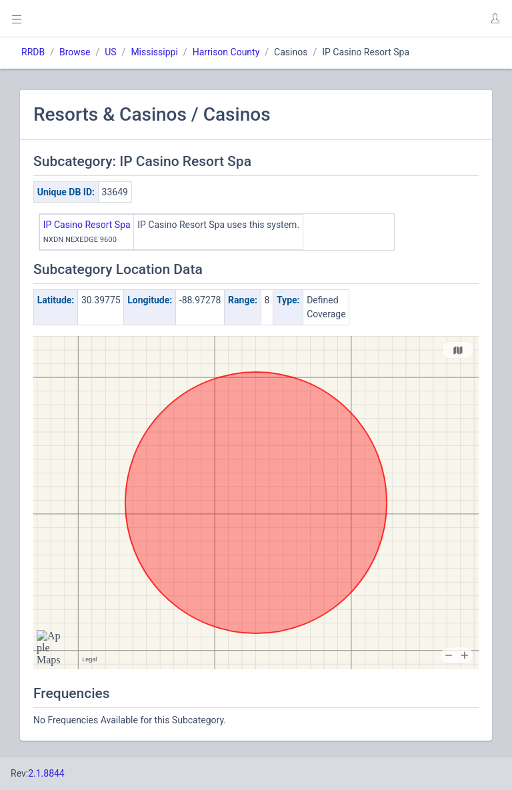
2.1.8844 (46, 773)
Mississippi (154, 52)
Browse (74, 52)
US (110, 52)
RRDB (33, 52)
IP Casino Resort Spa (87, 224)
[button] (494, 19)
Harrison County (226, 52)
